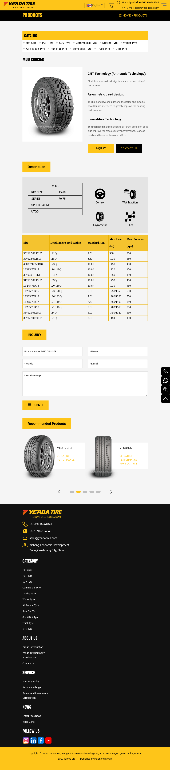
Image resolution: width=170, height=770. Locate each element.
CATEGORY (30, 561)
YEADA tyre (111, 753)
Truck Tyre (103, 48)
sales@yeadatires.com (147, 7)
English (93, 5)
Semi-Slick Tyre (82, 48)
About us (29, 638)
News (26, 707)
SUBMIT (35, 405)
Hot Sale (31, 43)
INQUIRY (101, 148)
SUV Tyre (64, 43)
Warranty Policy (30, 681)
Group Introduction (32, 647)
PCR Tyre (47, 43)
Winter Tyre (130, 43)
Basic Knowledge (31, 687)
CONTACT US (129, 148)
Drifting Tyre (109, 43)
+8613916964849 (40, 531)
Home (127, 15)
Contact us (28, 663)
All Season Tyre (35, 48)
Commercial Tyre (86, 43)
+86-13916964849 (149, 2)
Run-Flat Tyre (59, 48)
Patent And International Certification (35, 695)
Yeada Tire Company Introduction (33, 655)
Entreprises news (31, 716)
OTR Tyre (121, 48)
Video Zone (28, 721)
